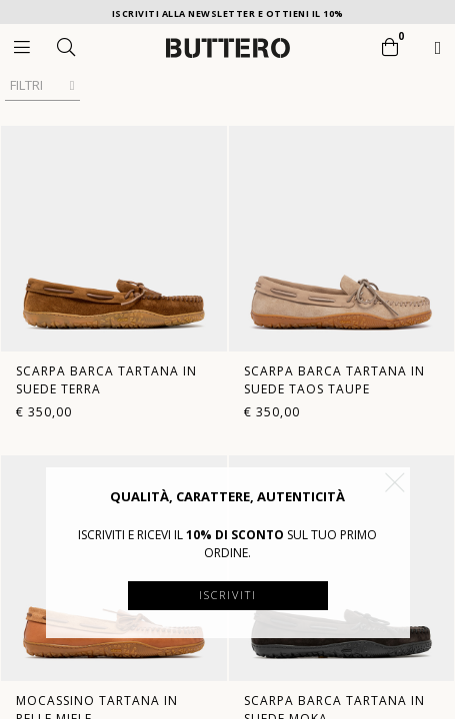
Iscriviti (228, 594)
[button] (395, 482)
